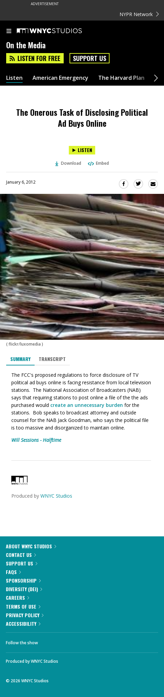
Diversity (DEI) (24, 589)
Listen (14, 78)
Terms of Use (23, 606)
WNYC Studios (56, 496)
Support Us (89, 58)
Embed (98, 163)
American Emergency (60, 78)
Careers (17, 597)
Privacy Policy (24, 615)
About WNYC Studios (31, 546)
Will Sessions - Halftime (36, 440)
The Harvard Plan (121, 78)
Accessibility (23, 623)
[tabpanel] (82, 407)
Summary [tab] (20, 358)
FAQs (13, 571)
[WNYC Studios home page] (58, 31)
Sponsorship (23, 580)
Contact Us (21, 554)
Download (68, 163)
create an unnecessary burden (86, 405)
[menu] (9, 31)
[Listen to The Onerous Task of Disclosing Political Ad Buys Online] (82, 150)
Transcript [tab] (52, 358)
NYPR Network (139, 14)
